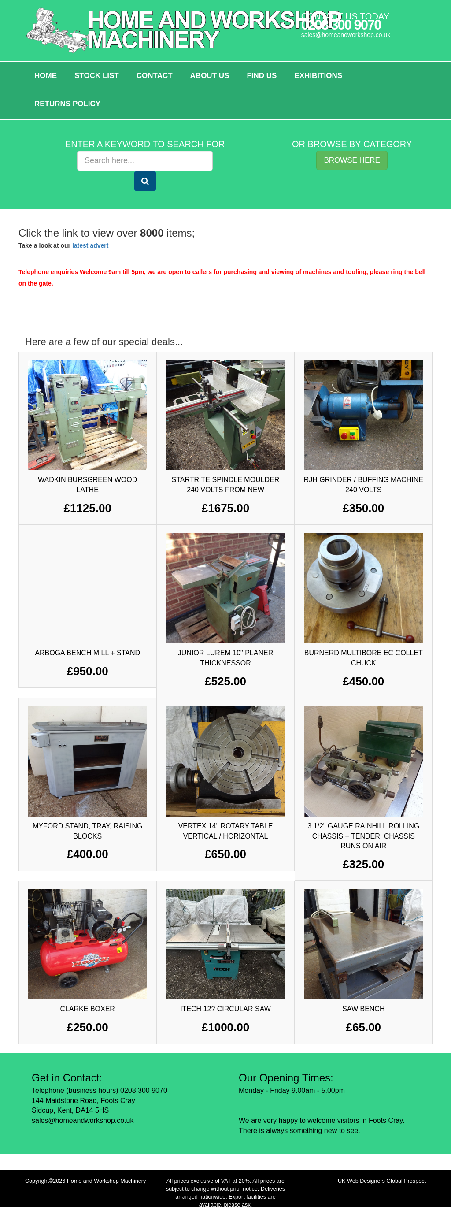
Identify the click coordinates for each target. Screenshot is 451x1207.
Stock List (96, 75)
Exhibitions (318, 75)
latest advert (90, 245)
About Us (209, 75)
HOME (45, 75)
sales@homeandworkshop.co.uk (346, 34)
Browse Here (352, 160)
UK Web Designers (361, 1181)
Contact (155, 75)
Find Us (262, 75)
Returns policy (67, 104)
